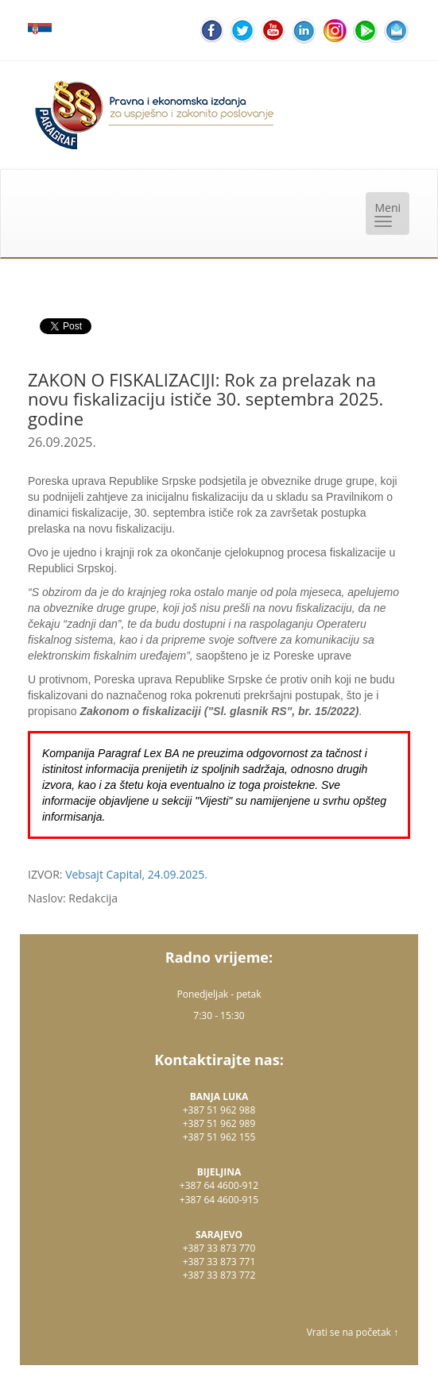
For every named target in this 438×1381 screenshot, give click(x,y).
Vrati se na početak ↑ (352, 1332)
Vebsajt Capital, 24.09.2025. (136, 874)
